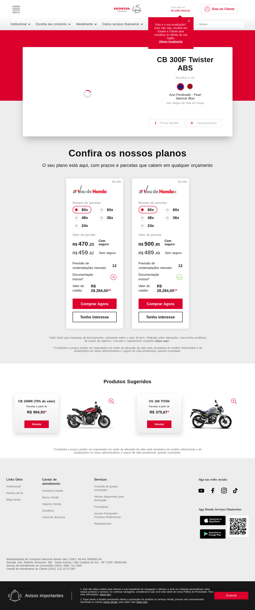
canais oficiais (110, 602)
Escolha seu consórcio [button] (51, 24)
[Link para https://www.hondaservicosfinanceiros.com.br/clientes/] (219, 9)
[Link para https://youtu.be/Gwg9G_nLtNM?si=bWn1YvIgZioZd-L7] (201, 491)
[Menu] (16, 9)
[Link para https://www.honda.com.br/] (14, 493)
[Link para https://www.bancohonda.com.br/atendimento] (58, 497)
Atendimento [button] (84, 24)
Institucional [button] (19, 24)
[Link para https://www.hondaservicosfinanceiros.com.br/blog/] (14, 500)
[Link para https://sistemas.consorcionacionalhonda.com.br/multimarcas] (110, 515)
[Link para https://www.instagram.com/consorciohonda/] (224, 491)
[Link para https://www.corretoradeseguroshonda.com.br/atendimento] (58, 504)
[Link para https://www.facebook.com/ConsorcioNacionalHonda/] (212, 491)
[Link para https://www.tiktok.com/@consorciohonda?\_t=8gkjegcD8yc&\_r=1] (235, 491)
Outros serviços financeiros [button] (120, 24)
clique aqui (105, 594)
